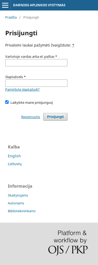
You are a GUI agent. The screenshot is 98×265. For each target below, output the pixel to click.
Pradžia (11, 17)
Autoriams (16, 203)
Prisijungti (55, 117)
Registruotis (30, 116)
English (14, 155)
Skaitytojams (18, 195)
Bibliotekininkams (22, 211)
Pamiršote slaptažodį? (22, 89)
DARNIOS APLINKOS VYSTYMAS (39, 5)
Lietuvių (15, 163)
